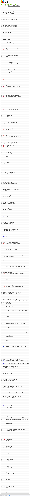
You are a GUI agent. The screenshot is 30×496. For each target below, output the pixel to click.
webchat (17, 4)
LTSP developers (8, 495)
